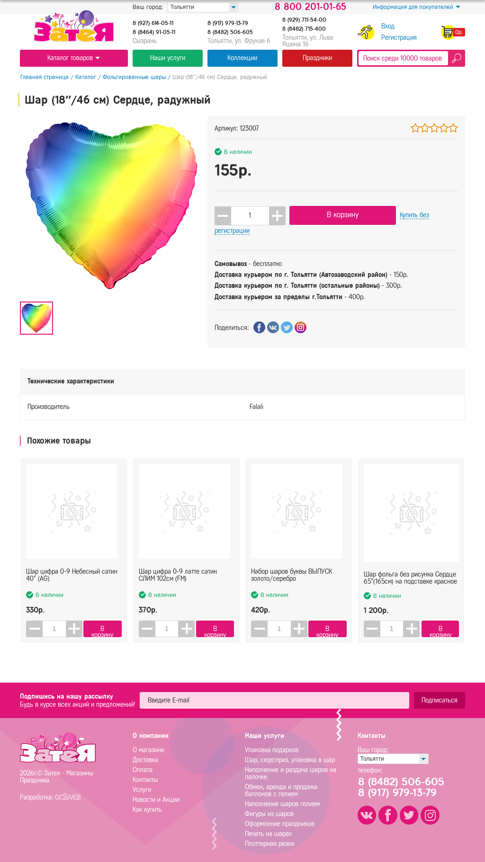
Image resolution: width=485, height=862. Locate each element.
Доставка (145, 758)
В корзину (337, 215)
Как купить (147, 807)
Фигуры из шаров (269, 812)
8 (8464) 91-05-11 (154, 32)
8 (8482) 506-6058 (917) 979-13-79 (403, 785)
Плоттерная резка (269, 841)
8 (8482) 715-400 (304, 29)
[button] (277, 215)
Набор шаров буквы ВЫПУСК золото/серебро (291, 566)
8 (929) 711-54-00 (304, 20)
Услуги (142, 787)
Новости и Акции (156, 797)
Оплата (143, 768)
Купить (422, 215)
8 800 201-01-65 (310, 7)
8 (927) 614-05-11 (153, 23)
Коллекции (242, 58)
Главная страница (44, 77)
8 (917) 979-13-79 (227, 23)
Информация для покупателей (416, 7)
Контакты (145, 778)
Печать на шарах (268, 831)
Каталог (85, 77)
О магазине (148, 748)
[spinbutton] (250, 215)
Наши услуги (167, 58)
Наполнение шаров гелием (282, 802)
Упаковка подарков (271, 748)
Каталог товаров (73, 58)
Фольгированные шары (133, 77)
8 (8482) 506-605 (230, 32)
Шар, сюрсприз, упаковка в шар (290, 758)
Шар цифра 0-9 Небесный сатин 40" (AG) (71, 566)
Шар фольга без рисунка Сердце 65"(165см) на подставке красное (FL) (410, 566)
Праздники (317, 58)
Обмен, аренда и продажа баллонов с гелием (281, 789)
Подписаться (440, 698)
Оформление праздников (279, 822)
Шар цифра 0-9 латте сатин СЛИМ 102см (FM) (178, 566)
